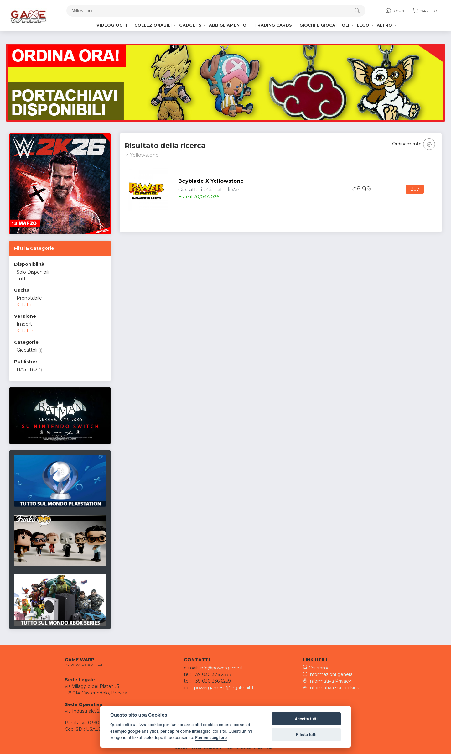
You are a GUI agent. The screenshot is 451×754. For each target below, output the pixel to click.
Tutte (25, 330)
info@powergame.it (221, 668)
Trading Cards (273, 25)
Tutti (22, 278)
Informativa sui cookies (331, 687)
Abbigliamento (228, 25)
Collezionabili (153, 25)
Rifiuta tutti (306, 734)
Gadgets (191, 25)
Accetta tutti (306, 718)
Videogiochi (112, 25)
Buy (414, 189)
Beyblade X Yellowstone (211, 181)
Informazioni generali (329, 674)
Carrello (424, 10)
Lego (364, 25)
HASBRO (27, 369)
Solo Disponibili (33, 272)
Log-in (394, 10)
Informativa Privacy (327, 681)
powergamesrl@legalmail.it (224, 687)
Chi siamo (316, 668)
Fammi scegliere (211, 737)
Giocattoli (27, 350)
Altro (385, 25)
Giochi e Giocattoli (324, 25)
